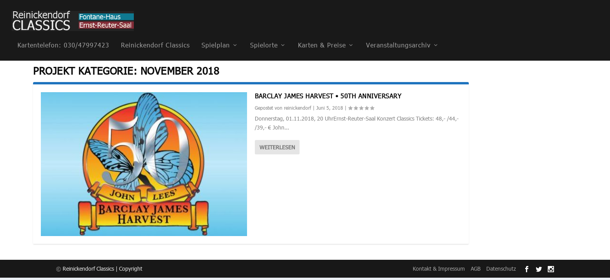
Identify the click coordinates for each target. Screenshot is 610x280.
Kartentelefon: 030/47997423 (63, 34)
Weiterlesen (277, 147)
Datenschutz (501, 268)
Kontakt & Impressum (439, 268)
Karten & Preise (322, 34)
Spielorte (264, 34)
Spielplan (216, 34)
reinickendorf (297, 107)
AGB (475, 268)
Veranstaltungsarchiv (398, 34)
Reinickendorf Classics (155, 34)
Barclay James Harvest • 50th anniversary (328, 95)
